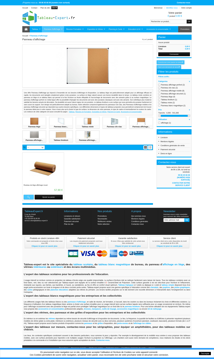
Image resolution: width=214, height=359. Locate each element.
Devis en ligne (166, 154)
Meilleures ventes (104, 221)
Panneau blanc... (61, 127)
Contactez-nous (183, 3)
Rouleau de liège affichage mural (36, 185)
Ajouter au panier (48, 197)
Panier (162, 37)
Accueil (25, 36)
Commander (174, 54)
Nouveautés (102, 219)
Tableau (36, 29)
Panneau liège (34, 127)
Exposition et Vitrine (99, 112)
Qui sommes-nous (138, 216)
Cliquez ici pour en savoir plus (44, 246)
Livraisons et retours (72, 216)
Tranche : (162, 113)
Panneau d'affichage (53, 29)
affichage (166, 123)
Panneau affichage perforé (173, 85)
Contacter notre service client (181, 184)
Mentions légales (167, 142)
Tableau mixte (87, 127)
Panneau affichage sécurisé (173, 94)
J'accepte (205, 353)
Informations (165, 131)
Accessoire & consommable (158, 29)
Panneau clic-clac (114, 127)
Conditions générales (139, 221)
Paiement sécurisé (167, 150)
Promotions (184, 29)
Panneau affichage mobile (172, 91)
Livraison (164, 138)
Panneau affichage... (141, 127)
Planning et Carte (113, 112)
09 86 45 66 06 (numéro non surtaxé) (183, 177)
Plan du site (68, 224)
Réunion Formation (75, 29)
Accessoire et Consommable (131, 112)
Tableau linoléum (61, 140)
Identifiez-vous (172, 8)
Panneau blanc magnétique (173, 106)
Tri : (24, 147)
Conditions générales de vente (172, 146)
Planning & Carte (117, 29)
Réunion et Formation (83, 112)
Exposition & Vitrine (96, 29)
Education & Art (135, 29)
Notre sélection (104, 224)
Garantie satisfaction (72, 219)
